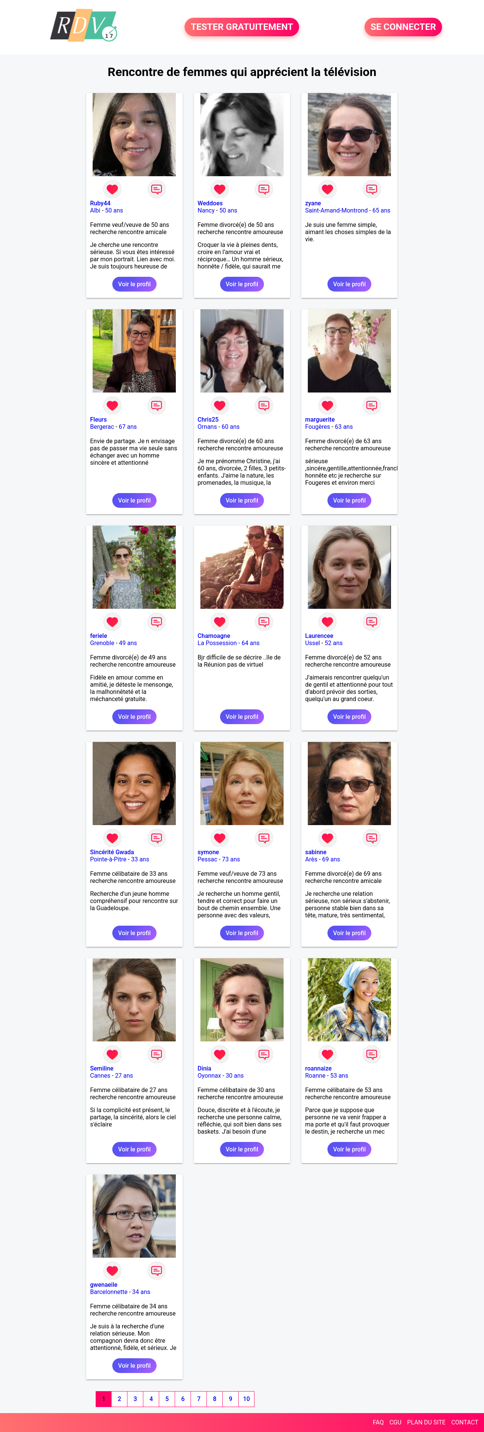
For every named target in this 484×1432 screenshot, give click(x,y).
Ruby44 (100, 203)
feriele (98, 635)
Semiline (101, 1068)
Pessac (207, 859)
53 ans (339, 1075)
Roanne (315, 1075)
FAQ (378, 1422)
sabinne (315, 852)
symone (208, 852)
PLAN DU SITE (426, 1422)
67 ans (128, 426)
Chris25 (208, 419)
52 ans (334, 643)
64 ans (251, 643)
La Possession (217, 643)
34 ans (141, 1291)
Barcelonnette (108, 1291)
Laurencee (319, 635)
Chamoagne (214, 635)
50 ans (114, 210)
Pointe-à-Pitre (108, 859)
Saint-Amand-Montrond (336, 210)
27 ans (124, 1075)
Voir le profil (134, 284)
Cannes (100, 1075)
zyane (313, 203)
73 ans (231, 859)
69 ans (331, 859)
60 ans (231, 426)
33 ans (140, 859)
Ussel (312, 643)
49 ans (128, 643)
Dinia (204, 1068)
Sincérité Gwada (112, 852)
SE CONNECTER (403, 27)
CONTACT (464, 1422)
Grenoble (102, 643)
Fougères (317, 426)
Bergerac (102, 426)
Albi (95, 210)
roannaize (318, 1068)
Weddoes (210, 203)
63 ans (344, 426)
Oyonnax (209, 1075)
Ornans (207, 426)
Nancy (206, 210)
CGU (395, 1422)
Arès (311, 859)
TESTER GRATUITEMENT (242, 27)
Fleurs (98, 419)
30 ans (235, 1075)
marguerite (320, 419)
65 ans (381, 210)
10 (246, 1399)
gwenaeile (103, 1284)
